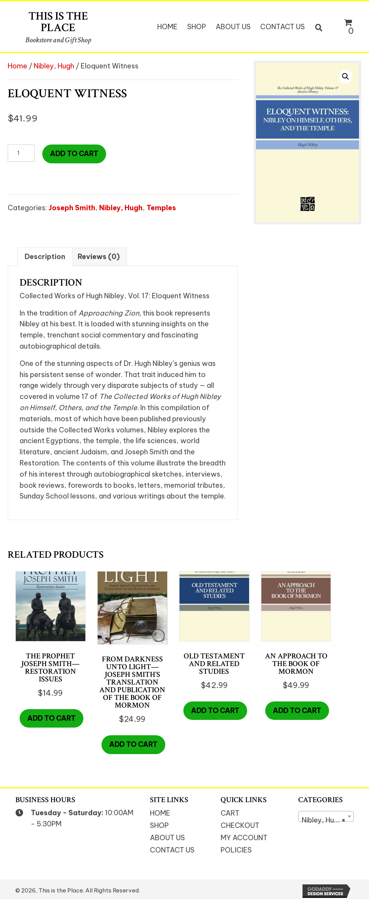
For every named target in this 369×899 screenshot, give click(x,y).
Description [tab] (45, 256)
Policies (236, 850)
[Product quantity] (21, 153)
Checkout (240, 825)
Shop (159, 825)
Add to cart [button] (51, 718)
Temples (161, 207)
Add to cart (74, 153)
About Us (167, 837)
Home (17, 65)
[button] (345, 76)
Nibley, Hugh (54, 65)
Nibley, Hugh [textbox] (324, 820)
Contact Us (172, 850)
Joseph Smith (71, 207)
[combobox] (326, 816)
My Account (244, 837)
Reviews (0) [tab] (99, 256)
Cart (230, 813)
